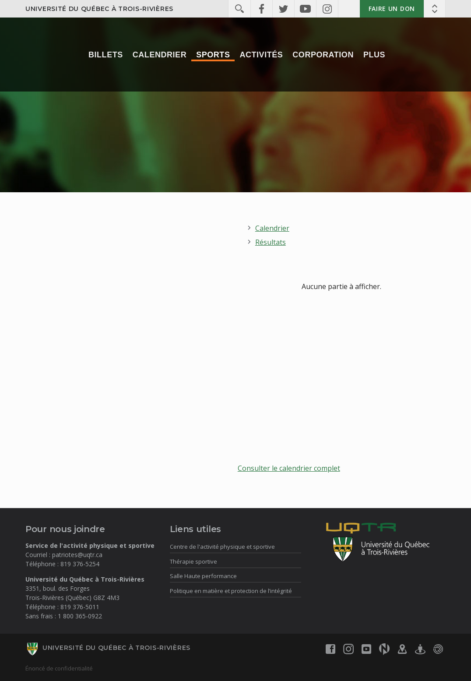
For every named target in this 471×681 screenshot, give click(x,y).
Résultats (270, 242)
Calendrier (159, 54)
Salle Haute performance (203, 576)
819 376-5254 (79, 564)
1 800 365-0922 (80, 616)
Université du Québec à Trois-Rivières (99, 9)
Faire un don (392, 8)
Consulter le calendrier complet (289, 468)
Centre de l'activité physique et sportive (222, 546)
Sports (213, 54)
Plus (374, 54)
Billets (105, 54)
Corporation (323, 54)
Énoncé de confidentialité (59, 668)
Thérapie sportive (193, 561)
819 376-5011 (79, 607)
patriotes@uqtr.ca (77, 554)
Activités (261, 54)
